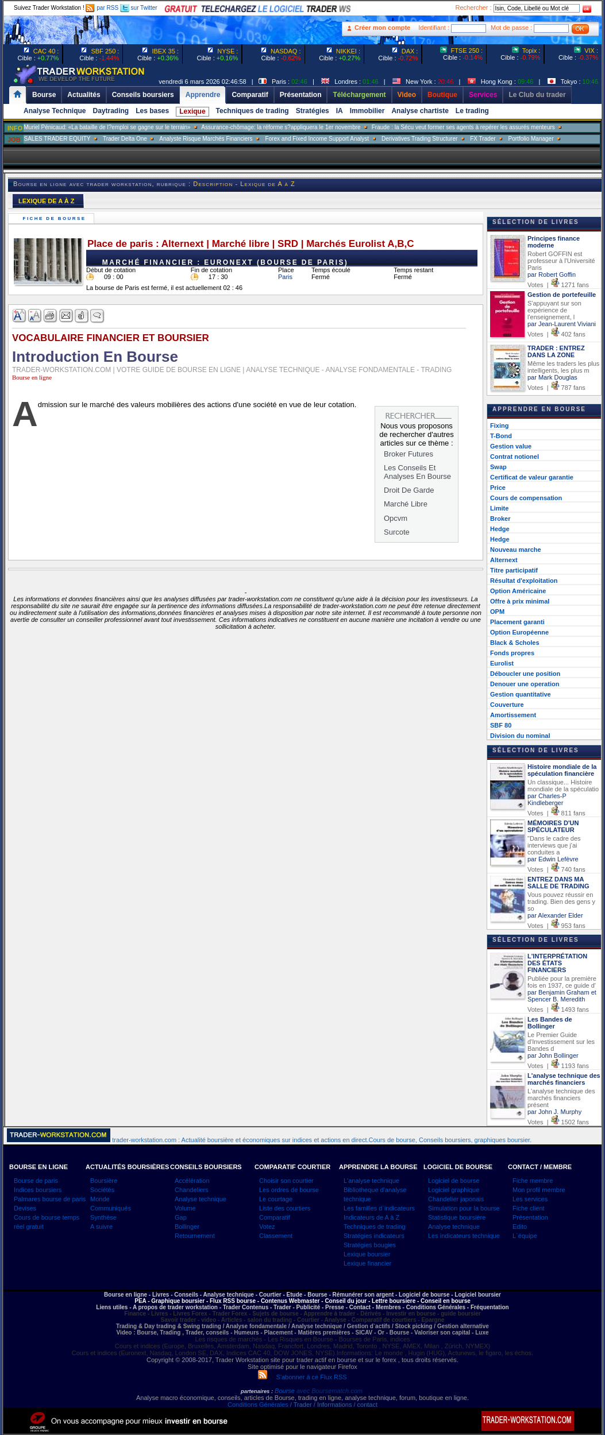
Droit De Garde (409, 490)
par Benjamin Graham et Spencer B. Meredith (561, 996)
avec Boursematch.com (329, 1390)
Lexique (192, 111)
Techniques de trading (252, 111)
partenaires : (257, 1391)
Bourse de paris (36, 1180)
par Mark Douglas (552, 377)
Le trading (472, 111)
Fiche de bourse (55, 218)
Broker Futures (408, 454)
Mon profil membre (538, 1189)
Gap (181, 1217)
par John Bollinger (553, 1055)
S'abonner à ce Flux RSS (302, 1377)
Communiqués (110, 1208)
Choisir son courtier (286, 1180)
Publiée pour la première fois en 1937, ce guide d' (561, 982)
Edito (519, 1226)
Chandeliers (192, 1189)
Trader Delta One (125, 139)
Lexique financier (367, 1263)
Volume (185, 1208)
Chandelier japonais (456, 1199)
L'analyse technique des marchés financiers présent (561, 1098)
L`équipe (524, 1235)
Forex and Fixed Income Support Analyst (317, 139)
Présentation (530, 1217)
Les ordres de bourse (289, 1189)
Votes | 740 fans (556, 869)
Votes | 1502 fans (558, 1122)
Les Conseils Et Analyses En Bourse (417, 471)
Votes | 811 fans (556, 813)
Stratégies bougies (370, 1244)
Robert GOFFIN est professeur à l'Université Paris (561, 260)
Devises (25, 1208)
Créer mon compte (382, 27)
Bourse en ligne (32, 377)
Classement (275, 1235)
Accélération (192, 1180)
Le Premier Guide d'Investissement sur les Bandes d (561, 1041)
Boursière (103, 1180)
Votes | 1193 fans (558, 1065)
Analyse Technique (55, 111)
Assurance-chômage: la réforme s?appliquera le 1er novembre (280, 127)
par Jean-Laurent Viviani (561, 323)
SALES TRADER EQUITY (57, 139)
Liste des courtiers (284, 1208)
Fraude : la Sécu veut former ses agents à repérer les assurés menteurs (463, 127)
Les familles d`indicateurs (379, 1208)
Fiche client (528, 1208)
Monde (100, 1199)
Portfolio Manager (531, 139)
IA (339, 111)
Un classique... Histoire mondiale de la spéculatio (563, 785)
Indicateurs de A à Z (371, 1217)
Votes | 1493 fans (558, 1009)
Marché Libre (405, 504)
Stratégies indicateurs (374, 1235)
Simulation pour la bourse (464, 1208)
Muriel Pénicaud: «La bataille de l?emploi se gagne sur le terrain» (107, 127)
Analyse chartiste (419, 111)
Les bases (152, 111)
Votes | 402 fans (556, 334)
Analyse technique (200, 1199)
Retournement (195, 1235)
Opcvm (395, 518)
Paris (285, 276)
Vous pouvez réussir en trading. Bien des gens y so (561, 901)
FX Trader (482, 139)
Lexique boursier (367, 1254)
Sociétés (102, 1189)
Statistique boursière (456, 1217)
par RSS (102, 8)
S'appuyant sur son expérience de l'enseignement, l (554, 310)
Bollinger (187, 1226)
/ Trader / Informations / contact (332, 1404)
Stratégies (312, 111)
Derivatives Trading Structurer (419, 139)
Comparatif (274, 1217)
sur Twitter (138, 8)
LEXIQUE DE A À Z (46, 201)
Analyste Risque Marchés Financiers (205, 139)
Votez (267, 1226)
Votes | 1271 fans (558, 284)
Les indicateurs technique (464, 1235)
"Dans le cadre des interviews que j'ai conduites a (554, 845)
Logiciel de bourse (453, 1180)
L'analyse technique (371, 1180)
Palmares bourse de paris (50, 1199)
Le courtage (275, 1199)
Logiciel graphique (453, 1189)
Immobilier (367, 111)
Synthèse (103, 1217)
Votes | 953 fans (556, 925)
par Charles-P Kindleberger (547, 799)
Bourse (285, 1390)
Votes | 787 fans (556, 387)
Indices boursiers (37, 1189)
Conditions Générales (258, 1404)
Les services (530, 1199)
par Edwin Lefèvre (553, 859)
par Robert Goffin (551, 274)
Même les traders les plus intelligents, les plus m (563, 367)
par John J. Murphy (554, 1111)
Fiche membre (532, 1180)
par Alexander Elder (555, 915)
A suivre (101, 1226)
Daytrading (111, 111)
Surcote (397, 532)
